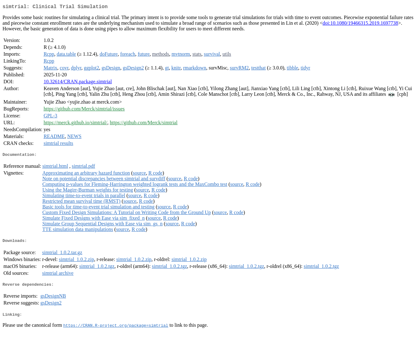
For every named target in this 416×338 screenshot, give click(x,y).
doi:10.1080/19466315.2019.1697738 (360, 24)
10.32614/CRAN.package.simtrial (77, 82)
